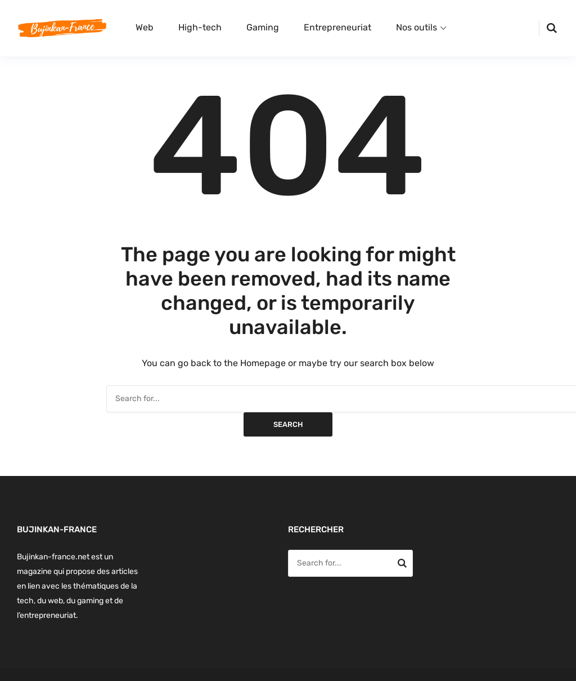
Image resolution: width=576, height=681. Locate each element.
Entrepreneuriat (337, 27)
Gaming (262, 27)
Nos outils (416, 27)
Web (145, 27)
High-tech (200, 27)
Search (288, 424)
